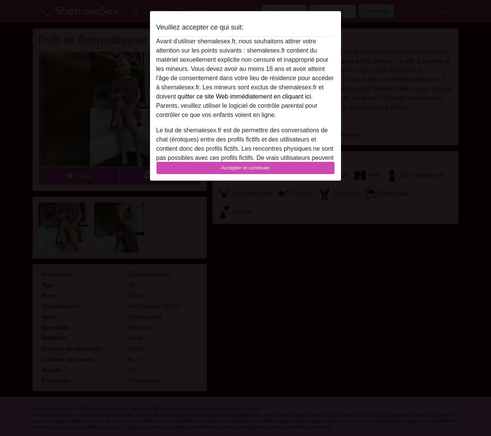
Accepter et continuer (245, 168)
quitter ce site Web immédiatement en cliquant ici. (245, 96)
